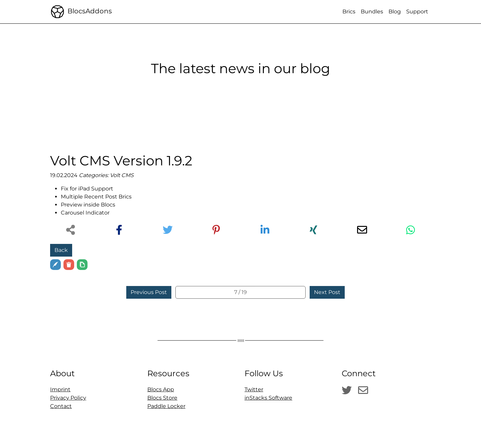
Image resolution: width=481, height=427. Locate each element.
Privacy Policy (68, 398)
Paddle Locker (166, 406)
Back (61, 250)
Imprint (60, 389)
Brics (348, 11)
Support (417, 11)
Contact (61, 406)
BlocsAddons (81, 11)
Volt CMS (122, 175)
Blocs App (160, 389)
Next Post (327, 292)
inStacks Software (268, 398)
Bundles (372, 11)
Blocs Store (162, 398)
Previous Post (149, 292)
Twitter (254, 389)
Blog (394, 11)
